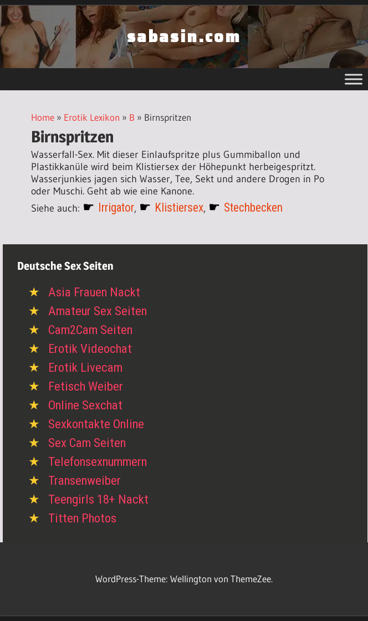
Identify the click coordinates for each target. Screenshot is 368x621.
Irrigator (116, 207)
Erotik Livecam (85, 367)
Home (42, 117)
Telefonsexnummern (97, 461)
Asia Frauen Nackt (94, 292)
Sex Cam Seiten (87, 442)
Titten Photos (82, 518)
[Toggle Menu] (353, 79)
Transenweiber (84, 480)
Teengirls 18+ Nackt (98, 499)
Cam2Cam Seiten (90, 329)
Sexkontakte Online (96, 424)
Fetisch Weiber (85, 386)
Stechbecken (253, 207)
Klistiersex (179, 207)
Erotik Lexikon (92, 117)
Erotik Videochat (90, 348)
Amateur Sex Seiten (97, 311)
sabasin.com (184, 36)
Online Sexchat (85, 405)
